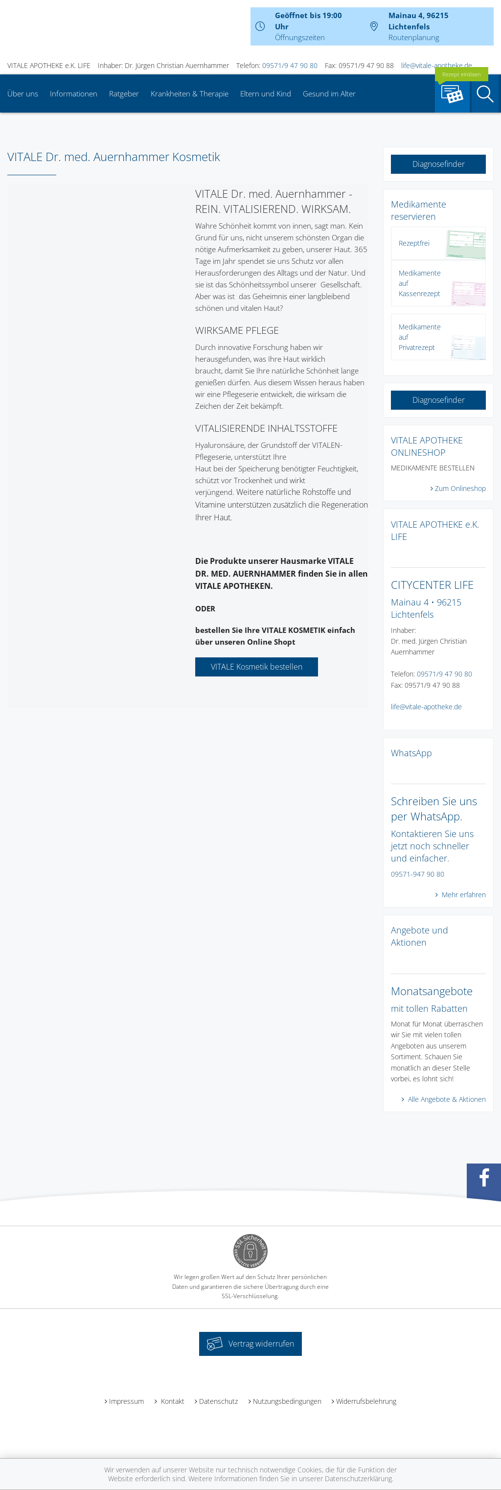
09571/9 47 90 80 (290, 65)
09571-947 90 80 (417, 874)
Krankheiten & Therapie (189, 93)
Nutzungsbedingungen (287, 1401)
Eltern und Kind (265, 93)
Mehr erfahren (463, 894)
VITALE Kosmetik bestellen (256, 666)
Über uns (22, 93)
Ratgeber (124, 93)
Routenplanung (413, 37)
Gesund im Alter (329, 93)
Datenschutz (218, 1401)
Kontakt (171, 1401)
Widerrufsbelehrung (366, 1401)
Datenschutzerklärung (358, 1478)
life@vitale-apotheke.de (436, 65)
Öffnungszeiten (300, 37)
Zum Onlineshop (460, 488)
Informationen (73, 93)
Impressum (126, 1401)
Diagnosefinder (438, 164)
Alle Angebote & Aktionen (446, 1099)
